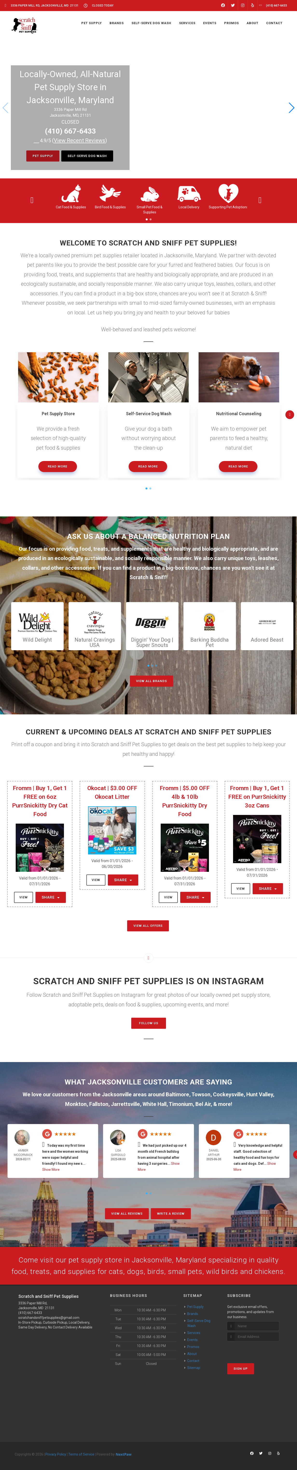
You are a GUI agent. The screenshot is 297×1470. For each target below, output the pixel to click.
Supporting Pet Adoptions (228, 207)
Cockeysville (228, 1094)
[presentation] (253, 1349)
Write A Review (171, 1213)
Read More (57, 466)
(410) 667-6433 (70, 131)
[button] (291, 107)
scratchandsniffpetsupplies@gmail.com (48, 1318)
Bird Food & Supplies (110, 207)
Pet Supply (43, 156)
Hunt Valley (259, 1094)
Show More (51, 1170)
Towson (201, 1094)
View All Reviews (127, 1213)
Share (51, 897)
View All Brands (151, 681)
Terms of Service (81, 1454)
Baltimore (177, 1094)
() (79, 140)
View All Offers (148, 926)
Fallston (98, 1104)
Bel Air (203, 1104)
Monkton (76, 1104)
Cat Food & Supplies (71, 207)
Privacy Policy (55, 1454)
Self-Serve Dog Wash (87, 156)
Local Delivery (189, 207)
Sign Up (241, 1368)
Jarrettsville (125, 1104)
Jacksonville (117, 1094)
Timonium (181, 1104)
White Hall (154, 1104)
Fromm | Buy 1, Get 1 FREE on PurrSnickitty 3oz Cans (257, 797)
